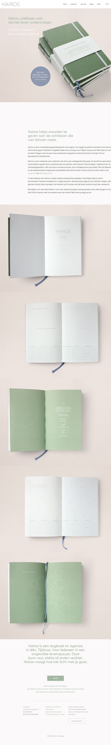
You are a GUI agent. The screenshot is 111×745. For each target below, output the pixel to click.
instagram (26, 707)
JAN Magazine (45, 173)
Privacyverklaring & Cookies (55, 714)
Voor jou (73, 4)
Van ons (83, 4)
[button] (107, 4)
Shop (99, 4)
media (92, 4)
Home (65, 4)
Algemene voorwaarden (54, 712)
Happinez (32, 173)
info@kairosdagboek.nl (31, 709)
